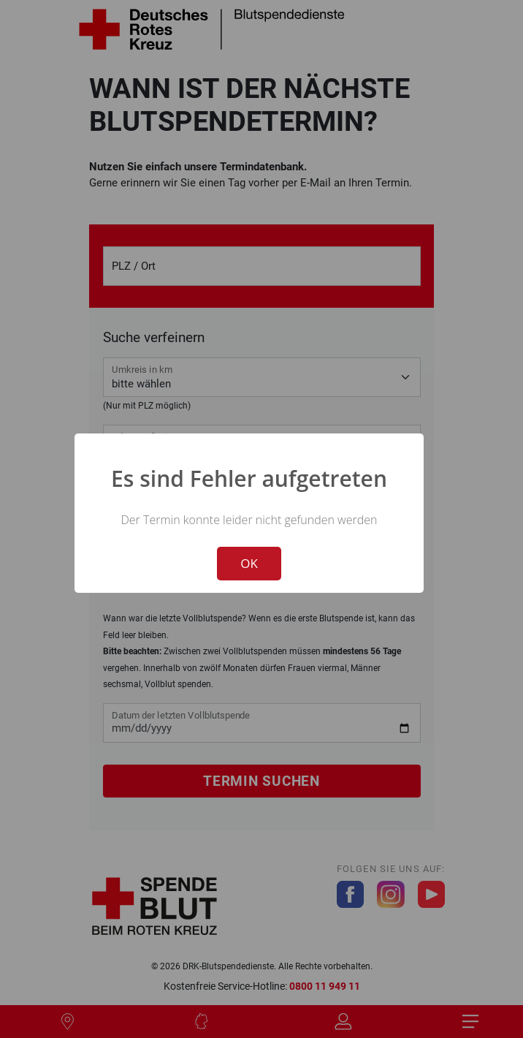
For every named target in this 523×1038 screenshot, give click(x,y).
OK (249, 563)
